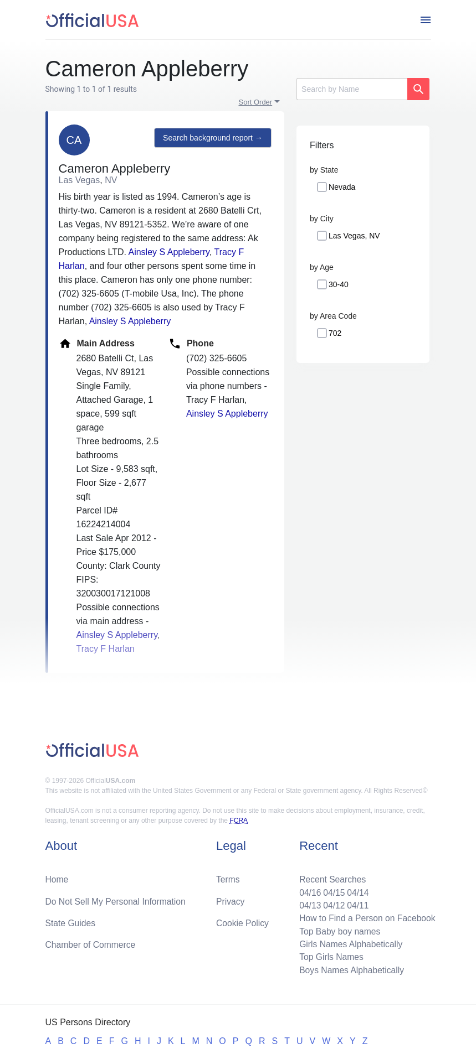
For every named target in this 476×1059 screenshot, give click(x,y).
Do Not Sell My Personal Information (117, 899)
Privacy (230, 899)
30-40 (339, 284)
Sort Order (256, 102)
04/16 (307, 890)
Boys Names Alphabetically (349, 969)
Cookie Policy (242, 921)
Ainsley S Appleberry (168, 252)
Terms (228, 876)
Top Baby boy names (337, 930)
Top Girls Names (329, 956)
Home (57, 876)
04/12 (332, 903)
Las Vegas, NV (354, 236)
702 (335, 333)
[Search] (351, 89)
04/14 (356, 890)
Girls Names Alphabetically (349, 943)
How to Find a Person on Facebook (366, 916)
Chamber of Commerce (91, 943)
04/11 (356, 903)
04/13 (307, 903)
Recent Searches (330, 876)
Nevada (342, 187)
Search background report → (212, 138)
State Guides (71, 921)
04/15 (332, 890)
